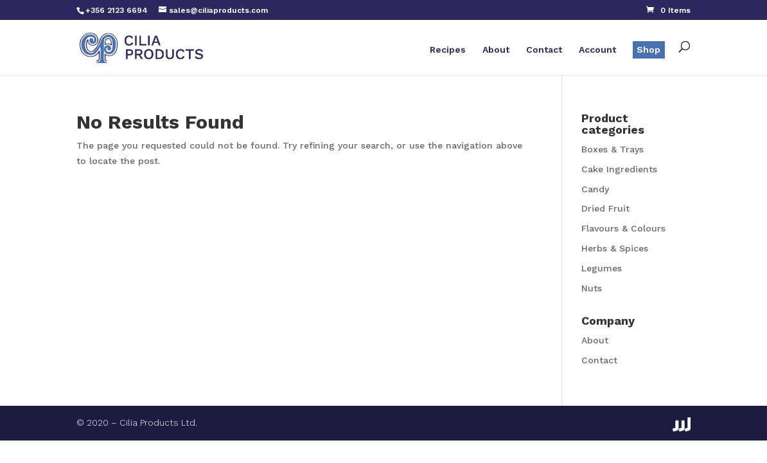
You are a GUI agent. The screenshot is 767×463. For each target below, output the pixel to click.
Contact (544, 50)
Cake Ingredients (619, 169)
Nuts (591, 288)
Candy (595, 189)
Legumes (601, 268)
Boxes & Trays (612, 149)
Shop (648, 49)
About (495, 50)
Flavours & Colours (623, 228)
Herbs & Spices (614, 248)
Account (597, 50)
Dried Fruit (605, 208)
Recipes (448, 50)
